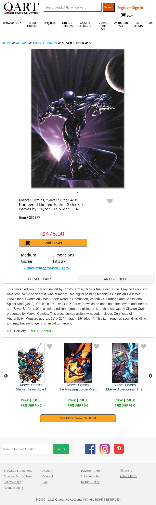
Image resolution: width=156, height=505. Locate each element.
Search (108, 7)
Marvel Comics (45, 43)
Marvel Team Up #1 (31, 389)
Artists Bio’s (128, 476)
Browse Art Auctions (18, 470)
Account (47, 470)
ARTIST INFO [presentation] (115, 279)
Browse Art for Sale (17, 476)
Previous (6, 376)
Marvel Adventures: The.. (125, 389)
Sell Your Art (12, 482)
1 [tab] (78, 192)
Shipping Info (90, 476)
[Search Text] (72, 7)
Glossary (126, 470)
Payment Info (90, 470)
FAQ (45, 482)
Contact (47, 476)
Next (150, 376)
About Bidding (13, 488)
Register (123, 7)
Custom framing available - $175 (46, 268)
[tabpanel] (77, 118)
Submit (61, 449)
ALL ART (22, 43)
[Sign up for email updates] (26, 449)
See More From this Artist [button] (78, 418)
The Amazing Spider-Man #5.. (80, 389)
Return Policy (90, 482)
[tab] (40, 279)
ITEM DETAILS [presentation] (40, 279)
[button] (12, 23)
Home (6, 43)
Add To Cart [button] (53, 243)
